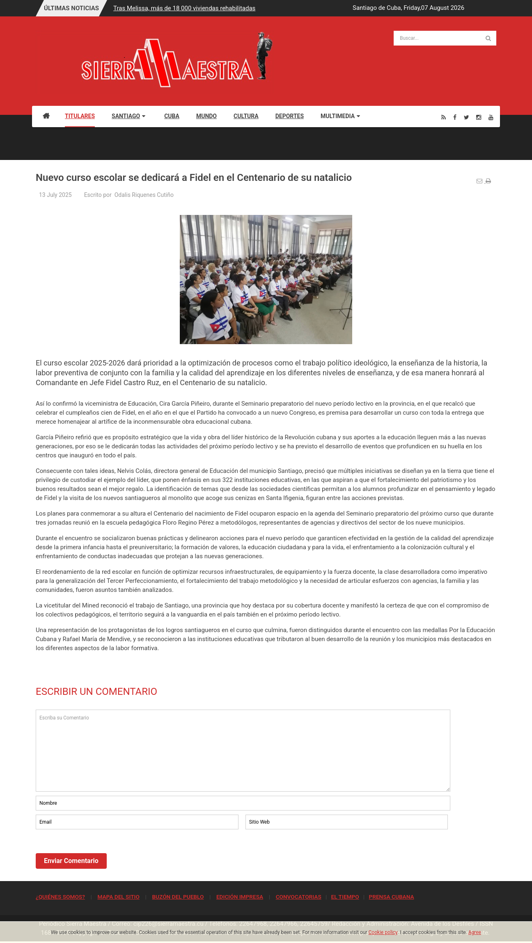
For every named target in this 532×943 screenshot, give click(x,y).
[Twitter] (466, 117)
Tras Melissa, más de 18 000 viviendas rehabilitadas (184, 8)
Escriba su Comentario (243, 751)
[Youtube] (490, 117)
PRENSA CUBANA (391, 896)
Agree (474, 932)
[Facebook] (454, 117)
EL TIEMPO (345, 896)
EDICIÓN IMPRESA (239, 896)
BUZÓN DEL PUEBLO (178, 896)
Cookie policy (383, 932)
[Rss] (443, 117)
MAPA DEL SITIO (118, 896)
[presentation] (98, 854)
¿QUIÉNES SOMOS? (60, 896)
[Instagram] (478, 117)
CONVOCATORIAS (298, 896)
